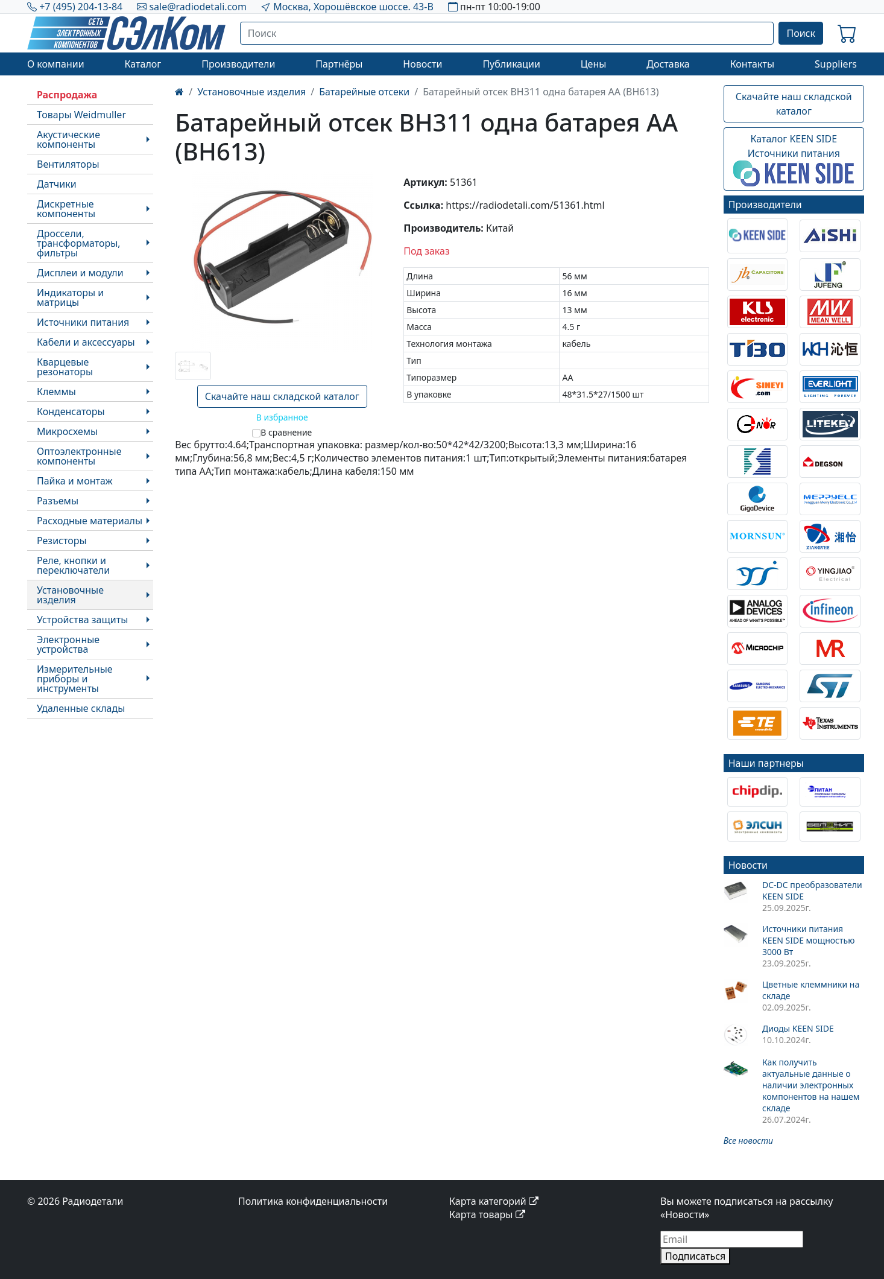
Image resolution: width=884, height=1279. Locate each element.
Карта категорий (493, 1201)
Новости (422, 64)
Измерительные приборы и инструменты (75, 678)
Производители (238, 64)
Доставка (668, 64)
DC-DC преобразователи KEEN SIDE (812, 890)
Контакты (752, 64)
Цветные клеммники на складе (810, 990)
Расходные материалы (89, 520)
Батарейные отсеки (364, 91)
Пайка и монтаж (75, 480)
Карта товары (487, 1214)
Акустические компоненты (68, 139)
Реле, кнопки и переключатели (73, 565)
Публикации (511, 64)
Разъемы (57, 500)
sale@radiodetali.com (198, 6)
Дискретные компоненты (66, 208)
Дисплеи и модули (80, 272)
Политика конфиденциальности (313, 1201)
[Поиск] (507, 33)
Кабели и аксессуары (86, 342)
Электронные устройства (68, 644)
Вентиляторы (68, 164)
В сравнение (286, 432)
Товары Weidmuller (81, 114)
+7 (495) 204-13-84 (80, 6)
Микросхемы (67, 431)
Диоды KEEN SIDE (798, 1028)
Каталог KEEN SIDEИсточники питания (793, 159)
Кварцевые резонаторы (65, 366)
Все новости (748, 1140)
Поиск (800, 33)
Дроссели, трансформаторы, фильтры (79, 243)
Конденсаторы (71, 411)
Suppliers (836, 64)
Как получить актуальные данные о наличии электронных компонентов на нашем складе (811, 1085)
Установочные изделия (70, 594)
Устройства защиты (82, 619)
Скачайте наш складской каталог (282, 396)
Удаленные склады (81, 708)
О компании (55, 64)
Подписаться (695, 1256)
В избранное (282, 417)
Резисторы (62, 540)
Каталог (142, 64)
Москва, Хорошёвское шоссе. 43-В (353, 6)
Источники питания (83, 322)
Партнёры (338, 64)
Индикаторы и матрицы (70, 297)
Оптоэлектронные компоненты (79, 456)
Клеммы (56, 391)
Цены (594, 64)
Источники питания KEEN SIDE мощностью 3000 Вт (808, 940)
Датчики (57, 184)
